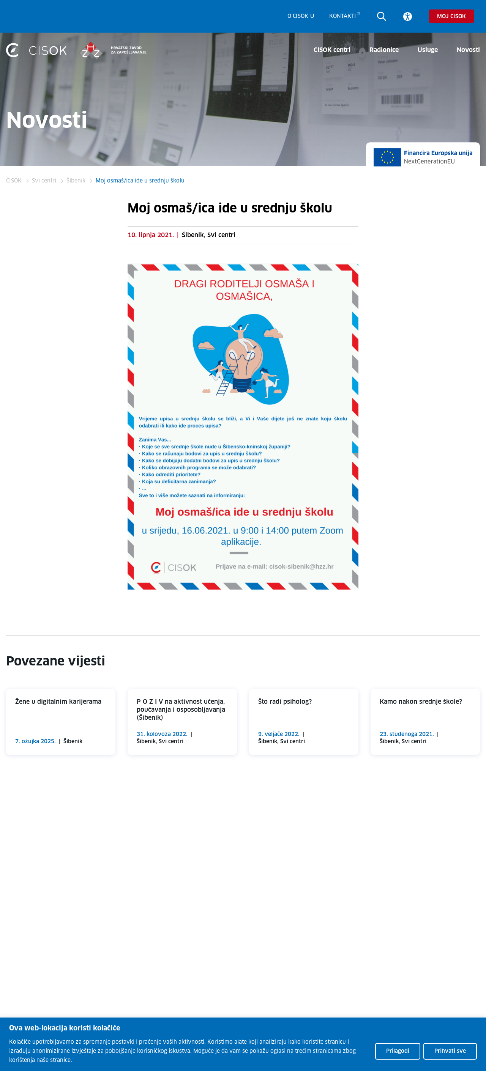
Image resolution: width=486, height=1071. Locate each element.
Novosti (468, 50)
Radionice (384, 50)
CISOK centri (332, 50)
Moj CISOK (451, 16)
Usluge (428, 50)
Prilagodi (397, 1051)
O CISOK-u (300, 16)
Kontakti (342, 16)
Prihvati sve (450, 1051)
